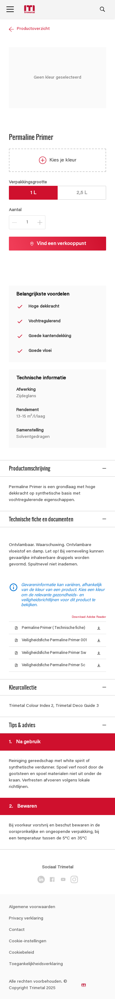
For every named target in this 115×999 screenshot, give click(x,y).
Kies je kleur (57, 160)
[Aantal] (27, 222)
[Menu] (10, 9)
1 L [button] (33, 192)
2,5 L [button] (81, 192)
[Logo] (30, 9)
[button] (98, 627)
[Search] (102, 9)
